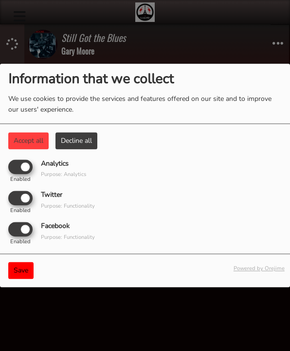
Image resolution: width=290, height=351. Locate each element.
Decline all (76, 140)
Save (21, 270)
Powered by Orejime (259, 269)
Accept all (28, 140)
